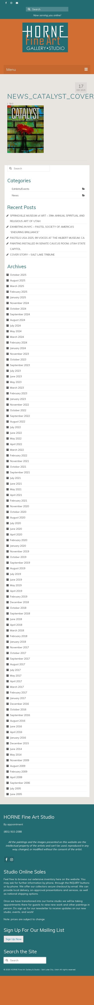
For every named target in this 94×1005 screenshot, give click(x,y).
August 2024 (17, 320)
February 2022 (18, 455)
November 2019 (19, 551)
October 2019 (18, 557)
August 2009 (17, 766)
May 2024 (15, 331)
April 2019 (16, 591)
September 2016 (20, 715)
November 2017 (19, 647)
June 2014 (16, 749)
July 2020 (15, 523)
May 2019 (15, 585)
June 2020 (16, 528)
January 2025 (18, 297)
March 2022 (17, 449)
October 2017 (18, 653)
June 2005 (16, 794)
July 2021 (15, 478)
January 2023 (18, 399)
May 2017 (15, 675)
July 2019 (15, 574)
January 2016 (18, 737)
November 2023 (19, 353)
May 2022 (15, 438)
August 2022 (17, 421)
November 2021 (19, 461)
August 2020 (17, 517)
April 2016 (16, 732)
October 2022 (18, 410)
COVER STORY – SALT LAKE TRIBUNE (32, 254)
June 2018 (16, 619)
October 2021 (18, 466)
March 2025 (17, 286)
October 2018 (18, 607)
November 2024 (19, 303)
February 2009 (18, 771)
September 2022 (20, 416)
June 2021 (16, 483)
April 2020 (16, 534)
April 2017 (16, 681)
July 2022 (15, 427)
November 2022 (19, 404)
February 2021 (18, 500)
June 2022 (16, 432)
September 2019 (20, 562)
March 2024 (17, 337)
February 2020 (18, 540)
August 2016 (17, 720)
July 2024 (15, 325)
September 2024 (20, 314)
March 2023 (17, 387)
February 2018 (18, 636)
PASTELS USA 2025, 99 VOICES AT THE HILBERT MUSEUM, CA (47, 237)
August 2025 (17, 280)
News (15, 195)
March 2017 (17, 687)
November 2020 (19, 506)
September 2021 (20, 472)
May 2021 (15, 489)
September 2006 (20, 782)
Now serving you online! (47, 15)
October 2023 (18, 359)
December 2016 (19, 703)
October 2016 (18, 709)
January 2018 (18, 641)
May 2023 (15, 382)
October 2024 (18, 308)
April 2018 (16, 624)
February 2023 (18, 393)
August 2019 (17, 568)
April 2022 (16, 444)
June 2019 (16, 579)
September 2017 (20, 658)
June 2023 (16, 376)
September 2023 (20, 365)
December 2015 (19, 743)
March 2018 (17, 630)
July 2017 (15, 670)
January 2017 (18, 698)
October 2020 (18, 512)
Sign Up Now (13, 939)
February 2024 (18, 342)
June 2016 (16, 726)
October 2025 (18, 274)
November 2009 (19, 760)
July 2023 (15, 370)
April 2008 (16, 777)
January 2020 (18, 545)
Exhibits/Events (20, 188)
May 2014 (15, 754)
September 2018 (20, 613)
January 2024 (18, 348)
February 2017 (18, 692)
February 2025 (18, 291)
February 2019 (18, 596)
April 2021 (16, 495)
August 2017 (17, 664)
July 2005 (15, 788)
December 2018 (19, 602)
